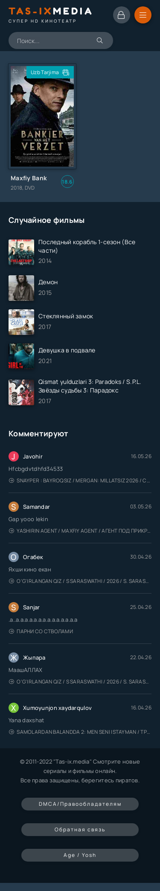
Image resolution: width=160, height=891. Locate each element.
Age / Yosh (80, 855)
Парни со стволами (41, 631)
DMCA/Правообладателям (80, 803)
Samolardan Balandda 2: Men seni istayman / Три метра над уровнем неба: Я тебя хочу (80, 731)
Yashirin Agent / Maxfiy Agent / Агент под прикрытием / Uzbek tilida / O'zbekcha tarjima (80, 530)
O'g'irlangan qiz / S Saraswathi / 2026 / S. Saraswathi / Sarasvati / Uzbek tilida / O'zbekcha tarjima (80, 581)
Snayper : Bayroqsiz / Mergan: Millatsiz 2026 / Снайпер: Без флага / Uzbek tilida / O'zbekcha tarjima (80, 480)
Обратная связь (80, 829)
